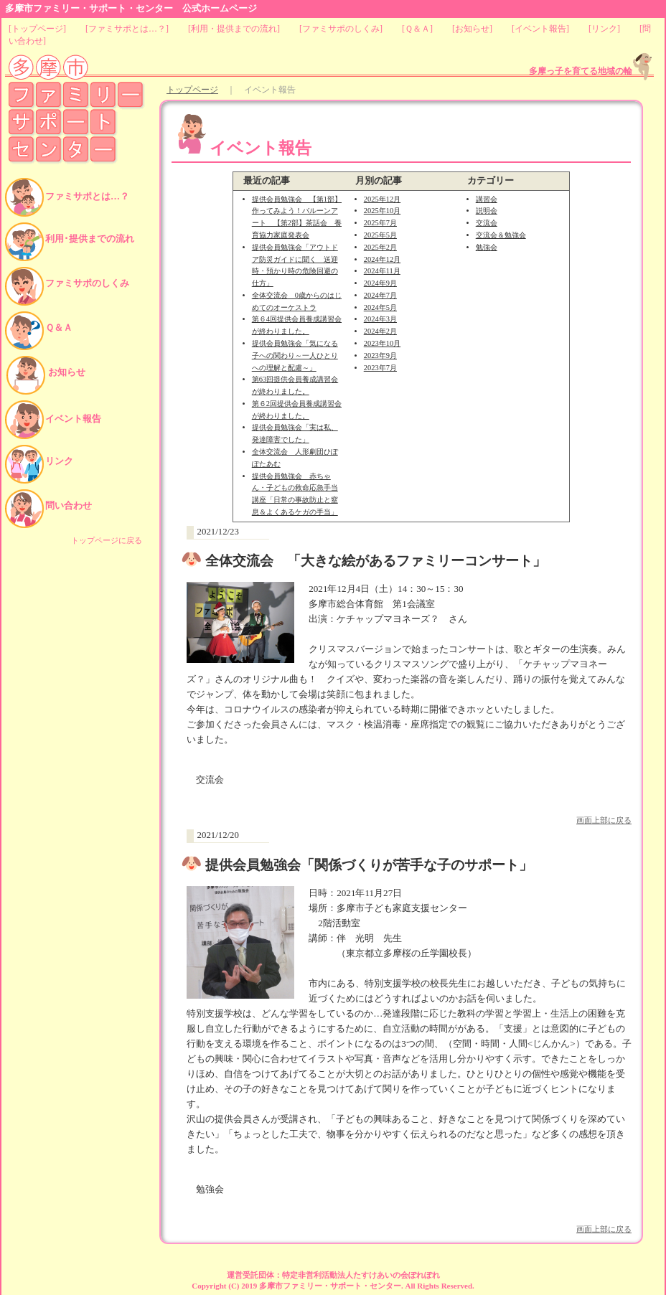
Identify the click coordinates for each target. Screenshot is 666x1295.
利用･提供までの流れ (89, 238)
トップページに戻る (106, 540)
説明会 (486, 211)
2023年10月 (382, 343)
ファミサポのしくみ (341, 29)
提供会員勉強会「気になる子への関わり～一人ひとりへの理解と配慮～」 (295, 355)
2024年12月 (382, 259)
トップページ (37, 29)
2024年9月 (380, 283)
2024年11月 (382, 271)
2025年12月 (382, 199)
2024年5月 (380, 307)
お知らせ (472, 29)
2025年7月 (380, 223)
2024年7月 (380, 295)
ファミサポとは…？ (127, 29)
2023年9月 (380, 355)
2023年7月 (380, 368)
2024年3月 (380, 319)
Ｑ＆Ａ (417, 29)
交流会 (486, 223)
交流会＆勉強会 (501, 235)
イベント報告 (540, 29)
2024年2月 (380, 331)
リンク (604, 29)
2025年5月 (380, 235)
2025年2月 (380, 247)
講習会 (486, 199)
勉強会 (486, 247)
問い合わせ (68, 505)
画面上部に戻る (604, 820)
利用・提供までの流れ (234, 29)
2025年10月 (382, 211)
